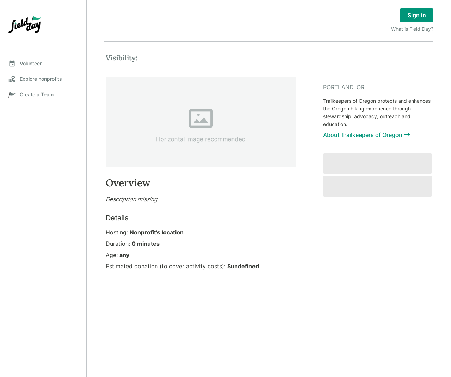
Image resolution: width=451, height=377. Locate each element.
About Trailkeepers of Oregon (366, 134)
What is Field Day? (412, 29)
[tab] (43, 63)
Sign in (416, 15)
